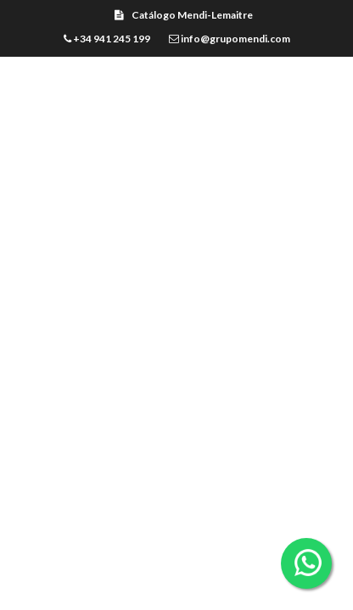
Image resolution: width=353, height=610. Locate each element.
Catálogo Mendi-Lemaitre (184, 14)
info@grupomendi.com (229, 38)
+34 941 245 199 (107, 38)
